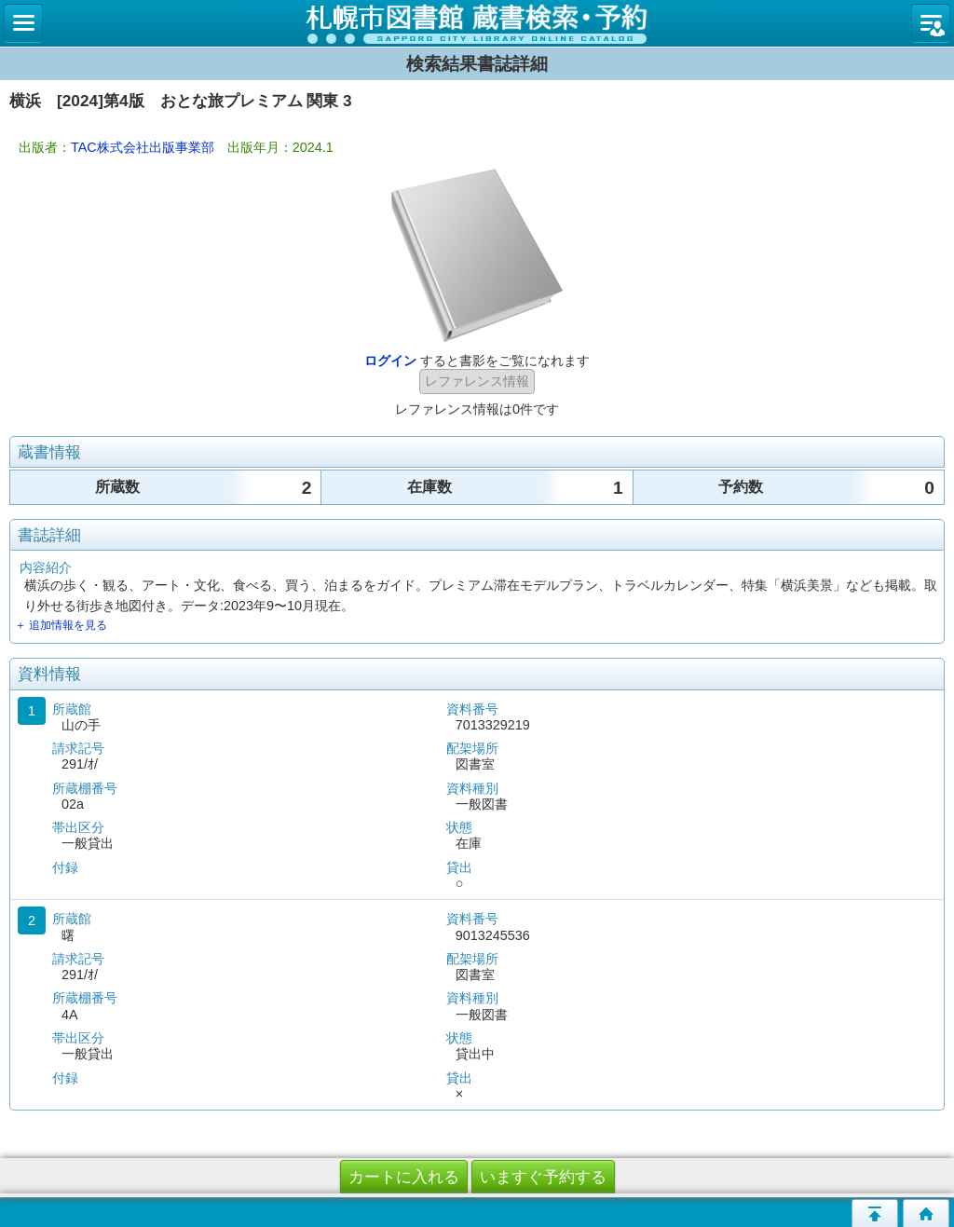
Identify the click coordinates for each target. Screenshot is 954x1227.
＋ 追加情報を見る (61, 625)
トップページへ (926, 1213)
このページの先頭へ (875, 1213)
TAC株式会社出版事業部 (142, 147)
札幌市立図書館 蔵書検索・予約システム (477, 23)
